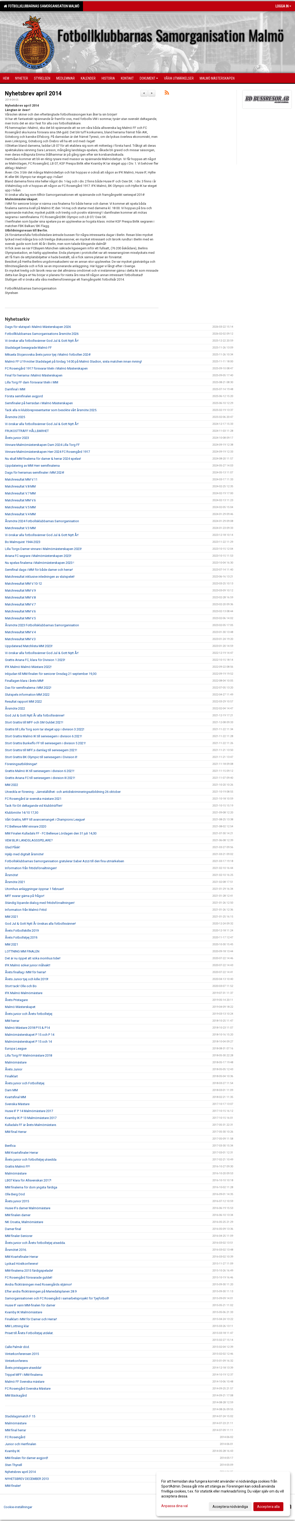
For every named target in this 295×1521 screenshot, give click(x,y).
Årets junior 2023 (17, 438)
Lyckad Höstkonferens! (21, 1263)
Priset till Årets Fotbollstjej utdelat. (29, 1333)
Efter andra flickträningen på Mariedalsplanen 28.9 (41, 1291)
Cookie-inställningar (18, 1507)
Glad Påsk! (12, 847)
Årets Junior (13, 1069)
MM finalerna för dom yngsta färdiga (31, 1187)
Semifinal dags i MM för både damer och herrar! (39, 570)
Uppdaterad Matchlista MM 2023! (29, 646)
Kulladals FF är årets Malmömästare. (31, 1125)
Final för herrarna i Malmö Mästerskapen (33, 375)
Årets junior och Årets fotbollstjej (28, 1014)
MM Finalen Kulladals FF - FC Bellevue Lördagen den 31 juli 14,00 (50, 833)
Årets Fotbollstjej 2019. (21, 937)
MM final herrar (15, 1430)
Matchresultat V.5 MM (20, 507)
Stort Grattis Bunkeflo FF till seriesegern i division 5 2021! (45, 743)
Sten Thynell (13, 1465)
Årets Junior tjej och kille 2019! (26, 979)
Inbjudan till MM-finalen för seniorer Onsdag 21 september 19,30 (50, 674)
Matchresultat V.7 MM (20, 493)
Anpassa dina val (174, 1506)
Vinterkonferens (16, 1361)
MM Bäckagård (16, 1395)
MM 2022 (11, 785)
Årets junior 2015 (17, 1201)
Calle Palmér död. (17, 1347)
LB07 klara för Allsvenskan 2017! (28, 1180)
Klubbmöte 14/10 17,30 (21, 812)
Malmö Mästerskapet (20, 1007)
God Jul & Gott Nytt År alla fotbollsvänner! (34, 715)
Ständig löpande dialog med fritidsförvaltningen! (40, 903)
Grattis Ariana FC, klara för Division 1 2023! (35, 660)
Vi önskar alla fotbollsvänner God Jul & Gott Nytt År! (42, 341)
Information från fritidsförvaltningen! (31, 868)
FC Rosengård (15, 1437)
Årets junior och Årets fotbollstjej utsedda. (35, 1243)
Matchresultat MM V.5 (20, 618)
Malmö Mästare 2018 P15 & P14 (27, 1028)
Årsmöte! (11, 875)
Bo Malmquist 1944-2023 (22, 542)
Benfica (10, 1146)
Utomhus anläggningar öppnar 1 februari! (34, 889)
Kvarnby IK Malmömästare (23, 1312)
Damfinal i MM (15, 389)
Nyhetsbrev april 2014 (33, 93)
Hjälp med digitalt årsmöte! (24, 854)
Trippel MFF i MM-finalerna (24, 1375)
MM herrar (12, 1021)
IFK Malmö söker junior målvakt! (27, 965)
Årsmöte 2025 (15, 417)
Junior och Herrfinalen (20, 1444)
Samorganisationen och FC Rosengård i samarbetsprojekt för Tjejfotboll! (57, 1298)
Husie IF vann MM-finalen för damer (30, 1305)
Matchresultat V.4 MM (20, 514)
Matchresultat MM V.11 (21, 479)
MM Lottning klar (17, 1326)
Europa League (16, 1048)
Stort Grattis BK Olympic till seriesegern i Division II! (41, 757)
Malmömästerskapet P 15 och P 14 (29, 1034)
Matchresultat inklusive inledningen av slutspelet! (40, 576)
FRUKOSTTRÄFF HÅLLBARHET (27, 431)
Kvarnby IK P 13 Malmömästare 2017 (30, 1118)
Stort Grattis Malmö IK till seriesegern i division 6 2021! (43, 736)
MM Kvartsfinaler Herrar (21, 1152)
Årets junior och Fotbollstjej (24, 1083)
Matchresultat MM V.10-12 (23, 583)
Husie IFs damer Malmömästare (27, 1208)
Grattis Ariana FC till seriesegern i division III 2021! (40, 778)
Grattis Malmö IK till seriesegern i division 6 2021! (39, 771)
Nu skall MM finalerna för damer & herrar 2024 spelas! (43, 458)
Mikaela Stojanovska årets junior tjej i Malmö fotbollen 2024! (48, 354)
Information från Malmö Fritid (26, 910)
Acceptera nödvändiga (230, 1507)
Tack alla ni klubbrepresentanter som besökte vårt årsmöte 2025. (51, 410)
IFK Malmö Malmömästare (23, 993)
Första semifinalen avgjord (24, 396)
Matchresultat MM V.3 (20, 639)
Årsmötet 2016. (16, 1250)
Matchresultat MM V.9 (20, 590)
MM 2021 (11, 916)
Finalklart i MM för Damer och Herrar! (31, 1319)
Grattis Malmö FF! (17, 1166)
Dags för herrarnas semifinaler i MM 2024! (34, 472)
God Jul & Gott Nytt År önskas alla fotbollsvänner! (40, 923)
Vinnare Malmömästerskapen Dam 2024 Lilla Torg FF (42, 445)
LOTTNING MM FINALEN (22, 951)
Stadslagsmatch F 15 (20, 1416)
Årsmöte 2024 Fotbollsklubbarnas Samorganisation (42, 521)
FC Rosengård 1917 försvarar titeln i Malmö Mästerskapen (46, 368)
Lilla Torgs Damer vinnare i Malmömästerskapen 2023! (43, 549)
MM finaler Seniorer (18, 1236)
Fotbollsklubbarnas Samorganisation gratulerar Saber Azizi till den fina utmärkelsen (64, 861)
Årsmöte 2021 (15, 882)
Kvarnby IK (12, 1451)
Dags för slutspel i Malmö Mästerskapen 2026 (38, 327)
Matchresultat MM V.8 (20, 597)
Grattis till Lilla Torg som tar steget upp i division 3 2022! (44, 729)
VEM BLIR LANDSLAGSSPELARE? (29, 840)
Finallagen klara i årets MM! (24, 681)
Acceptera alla (268, 1507)
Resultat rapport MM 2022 (23, 701)
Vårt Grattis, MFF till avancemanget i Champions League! (45, 819)
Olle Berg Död (15, 1194)
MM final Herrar (16, 1132)
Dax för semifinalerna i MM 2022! (28, 687)
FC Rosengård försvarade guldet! (28, 1277)
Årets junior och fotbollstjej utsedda (30, 1159)
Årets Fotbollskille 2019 (22, 930)
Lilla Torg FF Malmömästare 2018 (28, 1055)
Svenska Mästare (17, 1104)
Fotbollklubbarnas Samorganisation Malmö (41, 6)
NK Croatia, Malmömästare (24, 1222)
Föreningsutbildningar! (21, 764)
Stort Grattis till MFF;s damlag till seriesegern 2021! (41, 750)
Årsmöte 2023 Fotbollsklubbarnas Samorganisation (42, 625)
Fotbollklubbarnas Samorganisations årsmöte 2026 (42, 334)
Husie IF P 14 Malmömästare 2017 (29, 1111)
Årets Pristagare (16, 1000)
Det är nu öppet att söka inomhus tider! (32, 958)
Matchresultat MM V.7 (20, 604)
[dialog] (223, 1493)
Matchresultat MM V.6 (20, 500)
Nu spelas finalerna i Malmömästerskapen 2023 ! (39, 563)
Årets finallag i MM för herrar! (25, 972)
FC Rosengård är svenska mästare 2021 (33, 799)
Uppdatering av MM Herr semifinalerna (32, 465)
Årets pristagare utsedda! (23, 1368)
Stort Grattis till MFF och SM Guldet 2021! (34, 722)
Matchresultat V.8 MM (20, 486)
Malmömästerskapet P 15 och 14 (28, 1041)
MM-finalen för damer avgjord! (26, 1458)
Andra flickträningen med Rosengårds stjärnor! (38, 1284)
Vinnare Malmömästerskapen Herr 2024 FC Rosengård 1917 (47, 452)
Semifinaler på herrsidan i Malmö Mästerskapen (39, 403)
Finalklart (11, 1076)
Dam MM (11, 1090)
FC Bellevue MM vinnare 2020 (25, 826)
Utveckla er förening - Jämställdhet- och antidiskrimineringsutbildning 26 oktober (63, 792)
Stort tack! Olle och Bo (21, 986)
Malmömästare (16, 1062)
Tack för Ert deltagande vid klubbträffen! (33, 805)
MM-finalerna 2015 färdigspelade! (29, 1270)
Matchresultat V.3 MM (20, 528)
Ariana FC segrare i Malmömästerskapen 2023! (38, 556)
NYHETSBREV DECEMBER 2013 (27, 1479)
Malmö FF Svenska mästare (24, 1381)
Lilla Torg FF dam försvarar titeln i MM (31, 382)
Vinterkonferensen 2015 (22, 1354)
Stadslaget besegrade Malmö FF (28, 347)
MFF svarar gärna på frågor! (24, 896)
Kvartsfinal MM (15, 1097)
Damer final (13, 1229)
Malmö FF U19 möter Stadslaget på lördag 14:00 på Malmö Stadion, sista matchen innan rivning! (73, 361)
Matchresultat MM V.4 (20, 632)
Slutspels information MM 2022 (27, 694)
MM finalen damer (17, 1215)
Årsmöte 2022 (15, 708)
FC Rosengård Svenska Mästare (28, 1388)
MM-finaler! (13, 1486)
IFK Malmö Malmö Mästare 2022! (28, 667)
